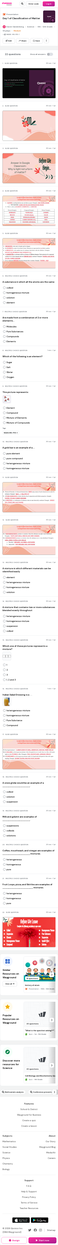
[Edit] (9, 40)
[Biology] (6, 1169)
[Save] (36, 40)
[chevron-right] (51, 974)
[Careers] (52, 1158)
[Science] (6, 1152)
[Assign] (14, 1240)
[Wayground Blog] (47, 1147)
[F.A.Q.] (29, 1186)
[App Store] (21, 1220)
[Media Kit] (51, 1152)
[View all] (10, 983)
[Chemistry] (7, 1163)
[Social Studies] (9, 1147)
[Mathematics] (9, 1141)
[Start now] (42, 1240)
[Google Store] (39, 1220)
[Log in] (49, 3)
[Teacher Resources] (29, 1208)
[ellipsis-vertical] (46, 40)
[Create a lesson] (29, 1126)
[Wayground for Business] (29, 1114)
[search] (22, 3)
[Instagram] (40, 1230)
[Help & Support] (29, 1191)
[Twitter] (29, 1230)
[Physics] (6, 1158)
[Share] (22, 40)
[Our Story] (51, 1141)
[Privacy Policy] (29, 1197)
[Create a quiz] (29, 1120)
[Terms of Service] (29, 1202)
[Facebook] (35, 1230)
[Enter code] (33, 3)
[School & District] (29, 1109)
